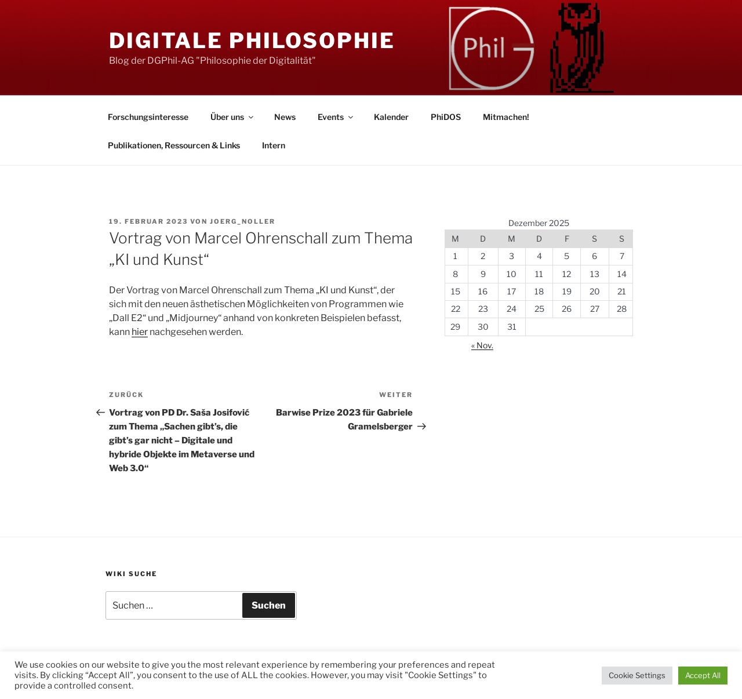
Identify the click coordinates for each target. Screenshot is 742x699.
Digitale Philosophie (252, 40)
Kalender (391, 117)
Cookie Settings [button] (637, 675)
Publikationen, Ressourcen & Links (174, 145)
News (285, 117)
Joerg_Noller (242, 221)
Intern (273, 145)
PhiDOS (446, 117)
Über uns (232, 117)
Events (336, 117)
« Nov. (482, 345)
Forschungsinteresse (148, 117)
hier (140, 331)
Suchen (269, 605)
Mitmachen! (506, 117)
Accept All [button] (703, 675)
